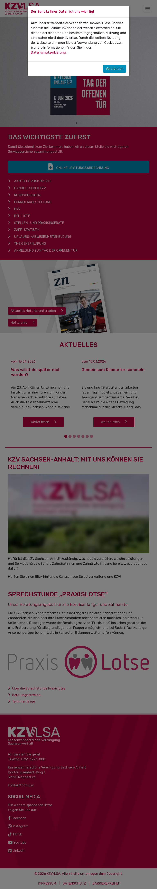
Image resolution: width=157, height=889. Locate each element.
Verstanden (114, 69)
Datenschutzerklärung (48, 52)
